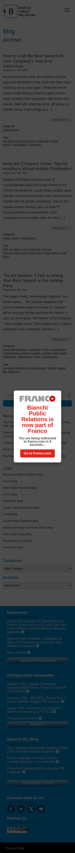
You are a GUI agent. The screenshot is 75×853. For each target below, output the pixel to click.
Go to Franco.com (37, 453)
